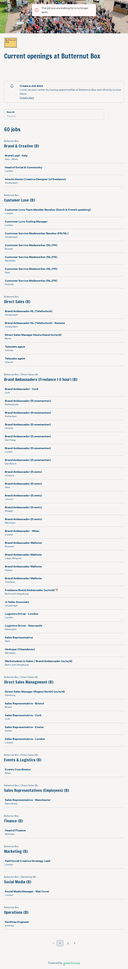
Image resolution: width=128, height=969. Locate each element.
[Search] (54, 116)
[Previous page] (53, 943)
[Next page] (74, 943)
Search (10, 112)
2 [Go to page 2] (68, 943)
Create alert (27, 97)
